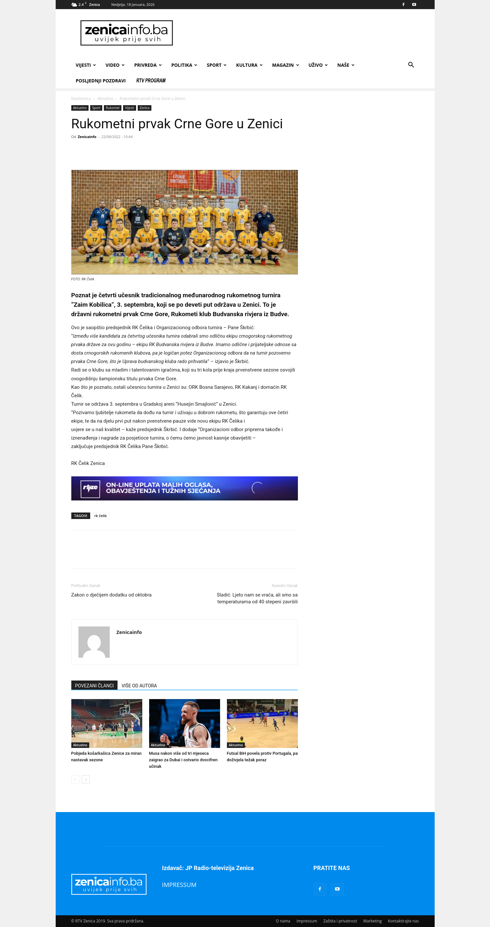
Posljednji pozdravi (101, 80)
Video (115, 65)
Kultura (249, 65)
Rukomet (112, 107)
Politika (184, 65)
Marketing (372, 921)
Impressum (307, 921)
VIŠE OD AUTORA (139, 685)
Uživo (318, 65)
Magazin (285, 65)
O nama (283, 921)
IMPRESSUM (179, 884)
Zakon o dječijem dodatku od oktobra (111, 595)
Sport (217, 65)
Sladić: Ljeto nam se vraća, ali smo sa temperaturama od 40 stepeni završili (257, 598)
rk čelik (100, 515)
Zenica (144, 107)
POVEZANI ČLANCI (94, 685)
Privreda (148, 65)
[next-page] (86, 779)
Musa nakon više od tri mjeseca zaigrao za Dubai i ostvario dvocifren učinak (183, 760)
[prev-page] (75, 779)
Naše (346, 65)
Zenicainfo (87, 136)
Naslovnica (81, 98)
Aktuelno (105, 98)
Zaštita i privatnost (340, 921)
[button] (411, 66)
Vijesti (86, 65)
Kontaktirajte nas (403, 921)
